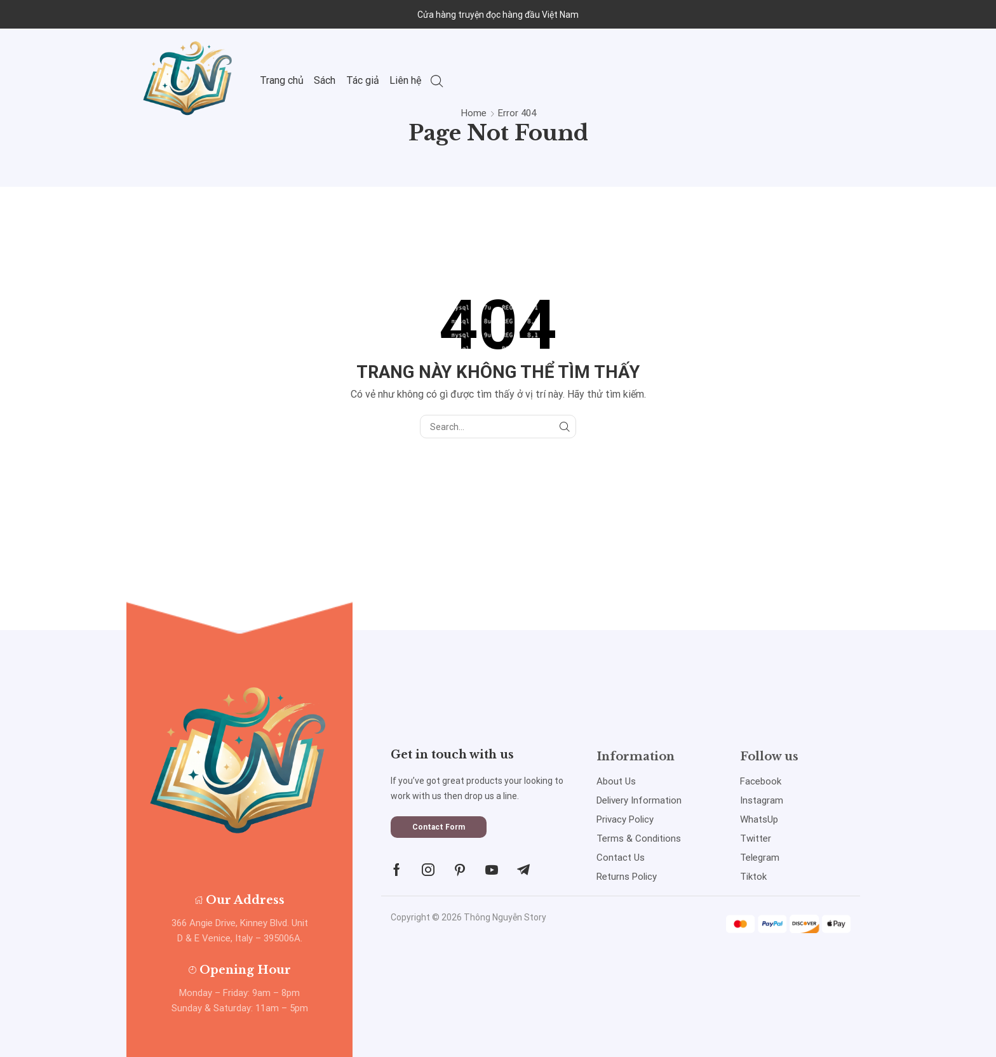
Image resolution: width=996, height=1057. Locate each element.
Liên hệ (405, 80)
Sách (324, 80)
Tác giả (362, 80)
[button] (439, 827)
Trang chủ (282, 80)
